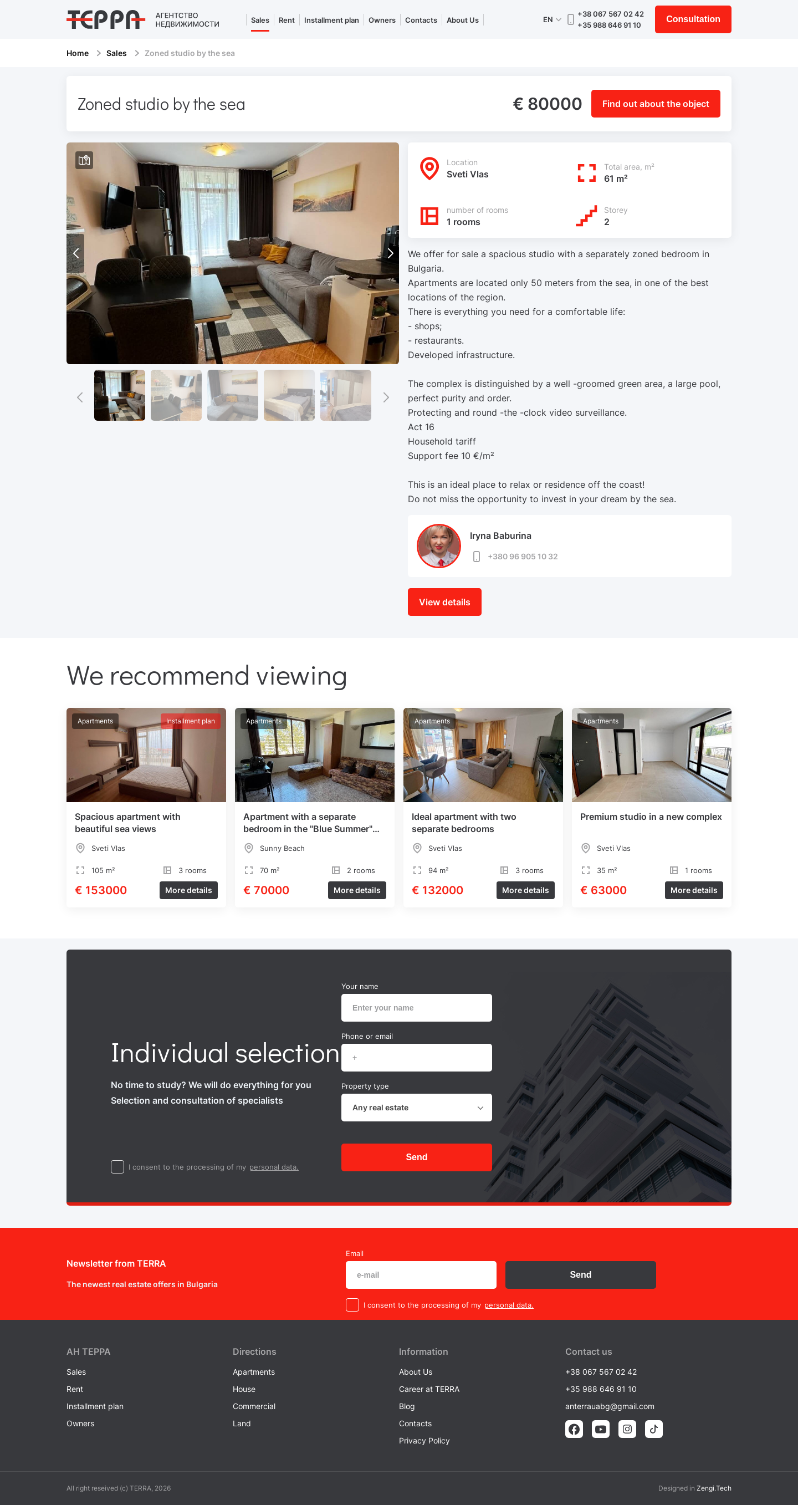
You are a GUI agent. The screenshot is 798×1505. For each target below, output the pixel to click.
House (244, 1389)
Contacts (421, 20)
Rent (287, 20)
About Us (463, 20)
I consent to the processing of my (187, 1166)
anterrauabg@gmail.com (609, 1406)
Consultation (693, 19)
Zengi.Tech (714, 1488)
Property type (365, 1085)
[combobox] (416, 1107)
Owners (382, 20)
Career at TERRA (429, 1389)
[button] (390, 253)
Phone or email (367, 1036)
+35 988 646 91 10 (609, 25)
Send (416, 1157)
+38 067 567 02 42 (610, 13)
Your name (359, 986)
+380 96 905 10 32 (514, 556)
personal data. (274, 1166)
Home (77, 53)
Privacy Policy (424, 1440)
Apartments (254, 1371)
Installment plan (331, 20)
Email (355, 1253)
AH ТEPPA (88, 1351)
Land (242, 1423)
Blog (407, 1406)
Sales (260, 20)
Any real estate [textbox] (380, 1107)
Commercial (254, 1406)
